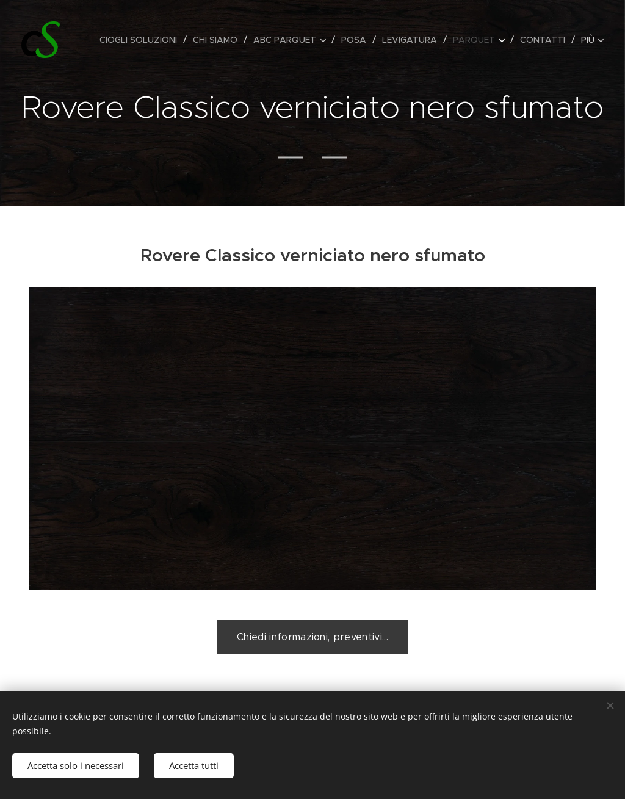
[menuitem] (141, 39)
